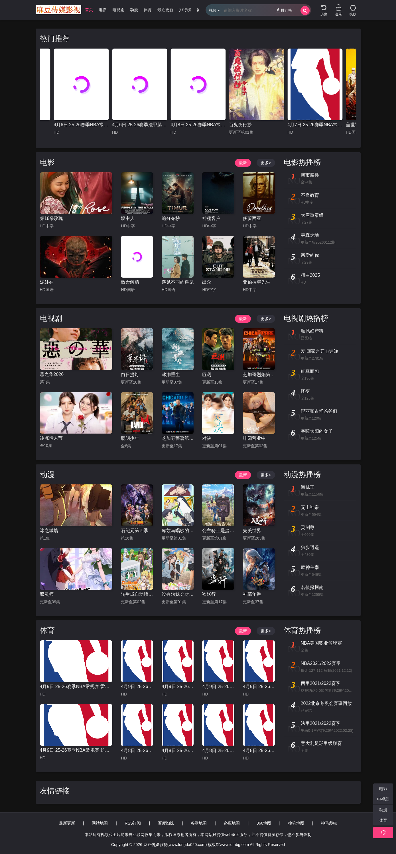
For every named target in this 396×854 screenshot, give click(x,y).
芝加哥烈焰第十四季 (259, 374)
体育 (47, 630)
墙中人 (128, 218)
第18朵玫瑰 (51, 218)
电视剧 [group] (118, 9)
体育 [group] (148, 9)
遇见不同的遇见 (178, 282)
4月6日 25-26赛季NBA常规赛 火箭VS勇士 (81, 124)
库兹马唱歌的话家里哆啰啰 (178, 530)
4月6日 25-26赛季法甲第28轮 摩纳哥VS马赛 (139, 124)
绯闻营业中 (254, 438)
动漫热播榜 (302, 474)
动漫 (47, 474)
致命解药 (130, 282)
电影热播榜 (302, 162)
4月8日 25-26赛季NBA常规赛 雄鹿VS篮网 (198, 124)
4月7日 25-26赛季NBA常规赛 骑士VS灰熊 (314, 124)
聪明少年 (130, 438)
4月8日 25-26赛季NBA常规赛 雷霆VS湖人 (218, 750)
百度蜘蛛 (166, 823)
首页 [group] (89, 9)
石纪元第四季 (134, 530)
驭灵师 (47, 594)
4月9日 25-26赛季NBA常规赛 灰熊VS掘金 (137, 686)
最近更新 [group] (165, 9)
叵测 (206, 374)
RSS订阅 (133, 823)
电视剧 (51, 318)
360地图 (264, 823)
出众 (206, 282)
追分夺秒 (171, 218)
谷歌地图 (199, 823)
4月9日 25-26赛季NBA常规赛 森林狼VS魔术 (178, 686)
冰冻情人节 (51, 438)
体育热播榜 (302, 630)
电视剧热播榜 (306, 318)
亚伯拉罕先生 (256, 282)
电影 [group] (103, 9)
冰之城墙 (49, 530)
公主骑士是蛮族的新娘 (218, 530)
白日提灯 (130, 374)
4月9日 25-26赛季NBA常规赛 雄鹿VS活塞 (76, 750)
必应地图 (232, 823)
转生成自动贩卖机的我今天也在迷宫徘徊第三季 (137, 594)
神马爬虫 (329, 823)
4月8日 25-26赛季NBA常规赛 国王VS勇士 (137, 750)
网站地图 (100, 823)
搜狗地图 (296, 823)
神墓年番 (252, 594)
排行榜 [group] (185, 9)
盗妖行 (209, 594)
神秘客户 (211, 218)
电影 (47, 162)
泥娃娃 (47, 282)
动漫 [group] (134, 9)
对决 (206, 438)
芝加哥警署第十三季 (178, 438)
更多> (266, 163)
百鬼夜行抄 (240, 124)
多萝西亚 (252, 218)
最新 (243, 163)
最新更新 (67, 823)
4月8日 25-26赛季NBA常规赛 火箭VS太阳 (178, 750)
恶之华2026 (52, 374)
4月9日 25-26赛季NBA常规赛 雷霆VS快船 (76, 686)
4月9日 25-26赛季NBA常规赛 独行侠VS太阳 (259, 686)
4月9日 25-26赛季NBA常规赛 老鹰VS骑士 (218, 686)
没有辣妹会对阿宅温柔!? (178, 594)
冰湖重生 (171, 374)
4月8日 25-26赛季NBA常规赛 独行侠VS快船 (259, 750)
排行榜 (284, 10)
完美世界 (252, 530)
